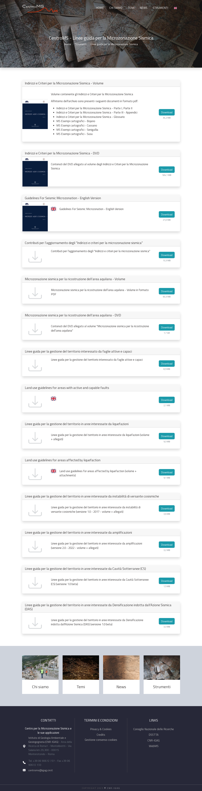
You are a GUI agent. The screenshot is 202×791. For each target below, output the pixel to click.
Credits (101, 734)
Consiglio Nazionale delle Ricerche (153, 729)
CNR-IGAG (153, 740)
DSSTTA (153, 734)
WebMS (153, 746)
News (143, 8)
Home (100, 8)
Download (166, 112)
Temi (131, 8)
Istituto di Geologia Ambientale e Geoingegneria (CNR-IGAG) (47, 740)
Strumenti (160, 8)
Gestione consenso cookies (101, 740)
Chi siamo (115, 8)
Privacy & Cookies (101, 729)
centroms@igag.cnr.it (40, 770)
